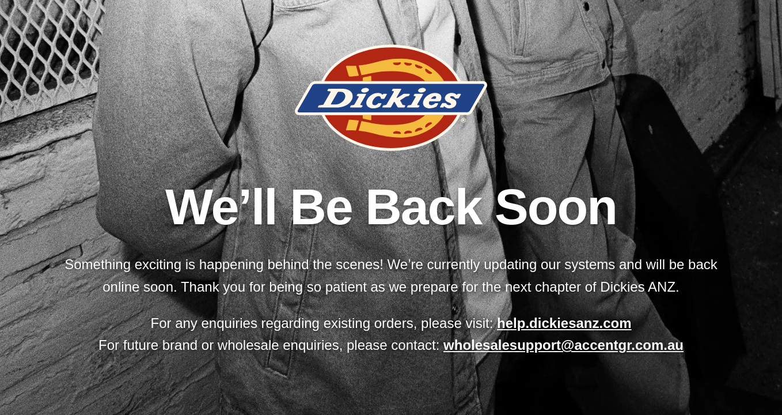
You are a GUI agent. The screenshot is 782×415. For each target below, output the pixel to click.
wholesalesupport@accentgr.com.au (563, 345)
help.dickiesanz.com (564, 323)
